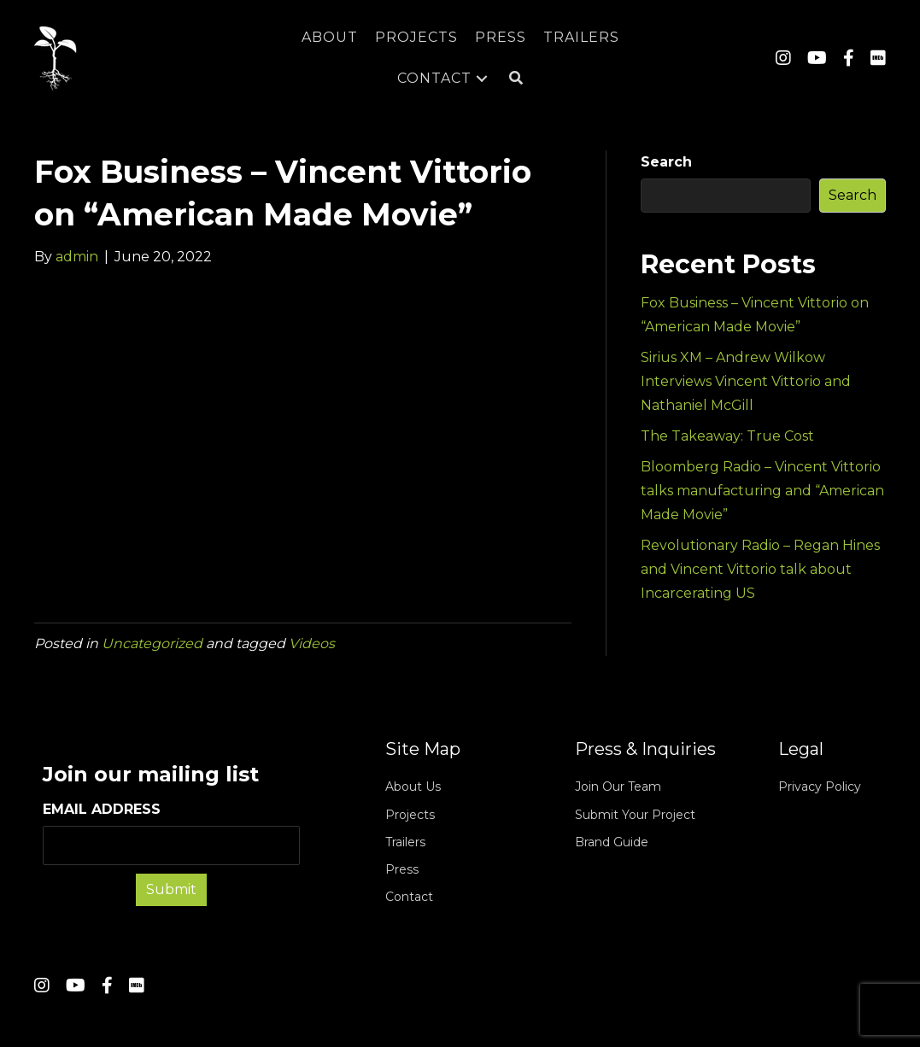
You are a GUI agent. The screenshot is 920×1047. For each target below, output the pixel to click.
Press (402, 869)
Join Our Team (618, 786)
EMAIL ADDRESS (171, 833)
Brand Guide (611, 842)
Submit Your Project (635, 814)
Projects (410, 814)
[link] (329, 37)
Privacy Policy (819, 786)
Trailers (405, 842)
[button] (516, 78)
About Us (413, 786)
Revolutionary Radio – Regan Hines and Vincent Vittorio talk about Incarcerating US (760, 569)
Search (666, 162)
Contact (409, 896)
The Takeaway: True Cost (727, 436)
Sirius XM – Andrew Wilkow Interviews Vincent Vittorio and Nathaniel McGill (746, 381)
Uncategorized (152, 643)
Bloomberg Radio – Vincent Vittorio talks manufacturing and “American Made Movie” (762, 491)
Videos (312, 643)
